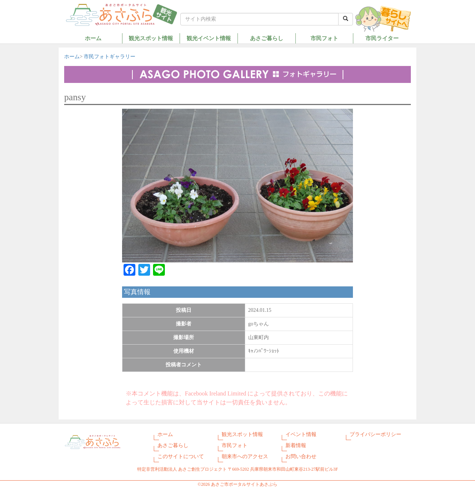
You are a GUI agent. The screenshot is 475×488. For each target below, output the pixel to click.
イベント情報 (300, 434)
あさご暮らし (266, 38)
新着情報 (295, 445)
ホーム (93, 38)
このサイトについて (180, 456)
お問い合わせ (300, 456)
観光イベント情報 (209, 38)
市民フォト (324, 38)
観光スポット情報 (151, 38)
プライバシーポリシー (375, 434)
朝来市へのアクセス (245, 456)
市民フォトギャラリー (109, 56)
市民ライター (382, 38)
